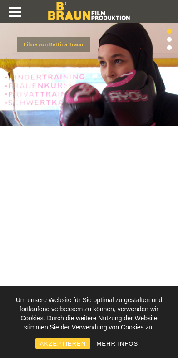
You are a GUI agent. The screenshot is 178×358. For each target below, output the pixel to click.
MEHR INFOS (117, 343)
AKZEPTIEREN (63, 343)
